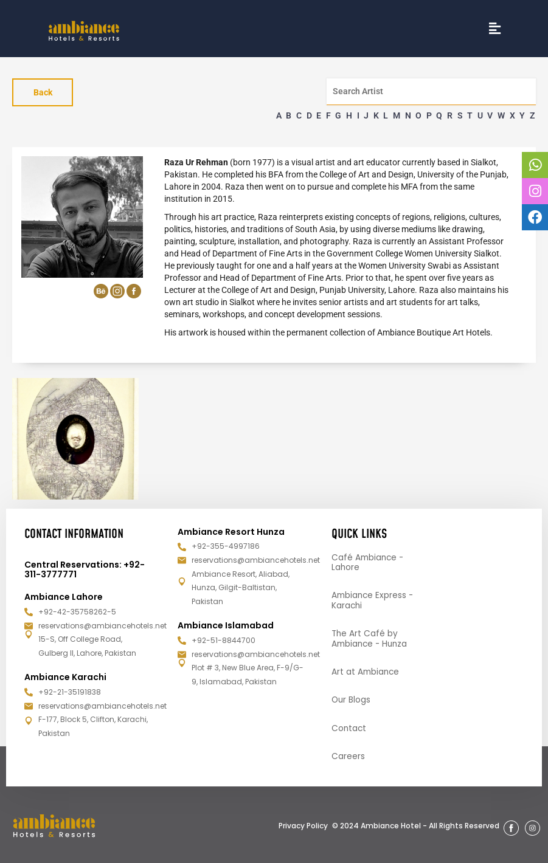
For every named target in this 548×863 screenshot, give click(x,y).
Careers (348, 757)
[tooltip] (534, 165)
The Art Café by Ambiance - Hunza (371, 638)
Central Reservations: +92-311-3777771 (84, 567)
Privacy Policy (303, 825)
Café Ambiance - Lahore (368, 560)
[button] (495, 28)
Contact (349, 728)
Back (42, 92)
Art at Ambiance (366, 671)
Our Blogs (351, 699)
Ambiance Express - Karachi (373, 599)
